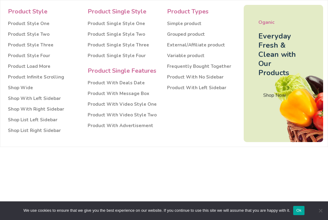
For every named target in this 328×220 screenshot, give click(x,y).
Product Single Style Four (117, 55)
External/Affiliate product (196, 45)
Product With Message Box (118, 93)
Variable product (186, 55)
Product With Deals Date (116, 83)
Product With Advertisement (120, 125)
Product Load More (29, 66)
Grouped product (186, 34)
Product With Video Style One (122, 104)
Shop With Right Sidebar (36, 109)
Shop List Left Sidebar (32, 120)
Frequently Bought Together (199, 66)
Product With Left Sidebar (196, 88)
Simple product (184, 23)
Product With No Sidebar (195, 77)
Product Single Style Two (116, 34)
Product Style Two (28, 34)
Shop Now (274, 96)
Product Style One (28, 23)
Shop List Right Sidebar (34, 130)
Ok (298, 210)
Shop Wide (20, 88)
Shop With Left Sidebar (34, 98)
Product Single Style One (116, 23)
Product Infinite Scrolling (36, 77)
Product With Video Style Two (122, 115)
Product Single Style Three (118, 45)
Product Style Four (29, 55)
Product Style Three (30, 45)
